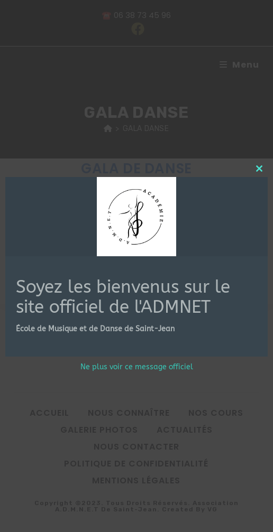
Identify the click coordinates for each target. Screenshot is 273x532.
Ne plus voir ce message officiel (136, 366)
